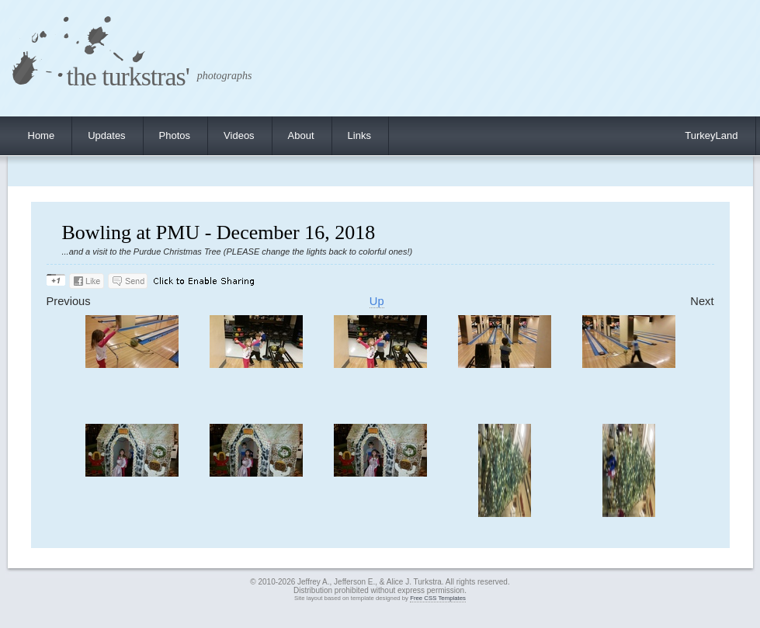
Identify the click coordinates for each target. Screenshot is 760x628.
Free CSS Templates (438, 598)
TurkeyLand (711, 135)
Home (41, 135)
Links (359, 135)
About (301, 135)
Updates (106, 135)
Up (377, 301)
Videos (239, 135)
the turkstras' (128, 76)
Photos (174, 135)
